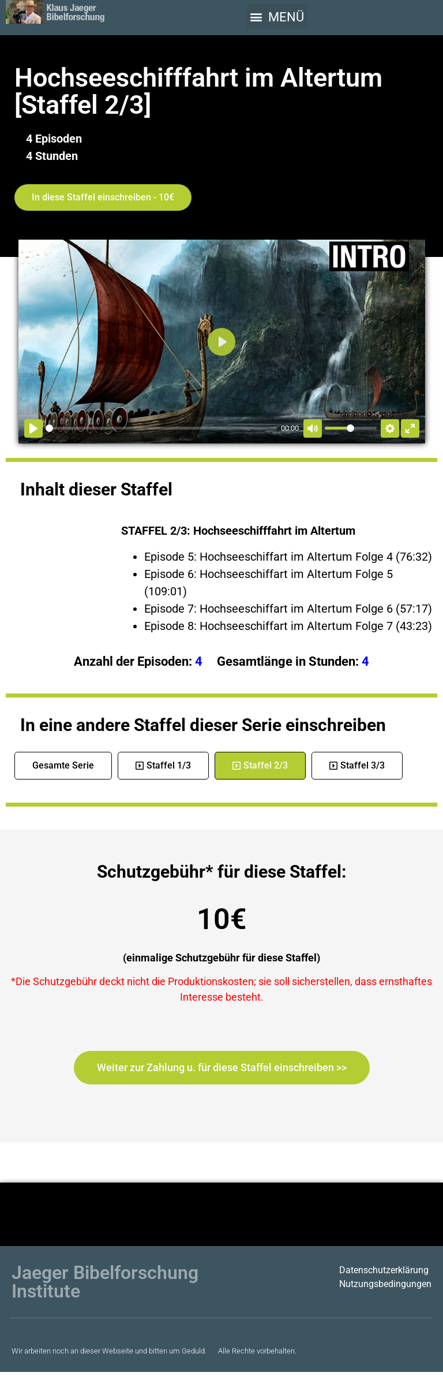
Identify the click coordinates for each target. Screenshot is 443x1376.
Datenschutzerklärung (384, 1270)
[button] (277, 16)
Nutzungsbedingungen (385, 1283)
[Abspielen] (33, 428)
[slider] (161, 428)
